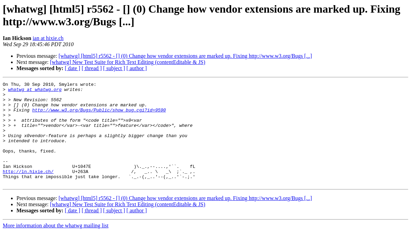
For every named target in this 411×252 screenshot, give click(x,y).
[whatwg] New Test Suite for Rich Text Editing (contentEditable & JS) (127, 62)
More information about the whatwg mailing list (55, 246)
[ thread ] (92, 68)
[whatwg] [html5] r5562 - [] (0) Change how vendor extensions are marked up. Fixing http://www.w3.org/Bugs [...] (185, 56)
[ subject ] (114, 68)
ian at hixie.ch (48, 38)
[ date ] (72, 68)
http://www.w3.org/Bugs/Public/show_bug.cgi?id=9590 (99, 116)
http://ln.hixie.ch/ (28, 190)
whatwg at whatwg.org (35, 91)
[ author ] (136, 68)
